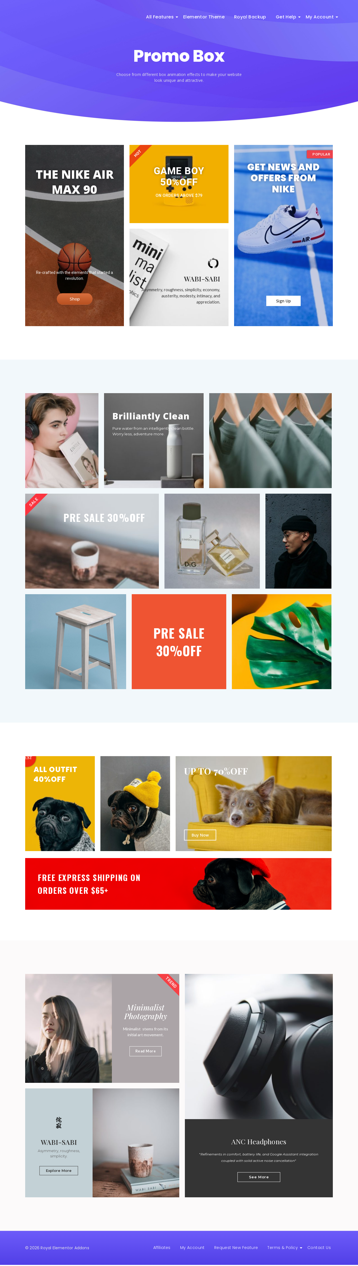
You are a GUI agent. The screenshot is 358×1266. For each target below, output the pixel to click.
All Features (161, 17)
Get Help (287, 17)
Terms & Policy (283, 1248)
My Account (321, 17)
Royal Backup (250, 17)
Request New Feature (236, 1248)
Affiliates (162, 1248)
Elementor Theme (204, 17)
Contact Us (319, 1248)
